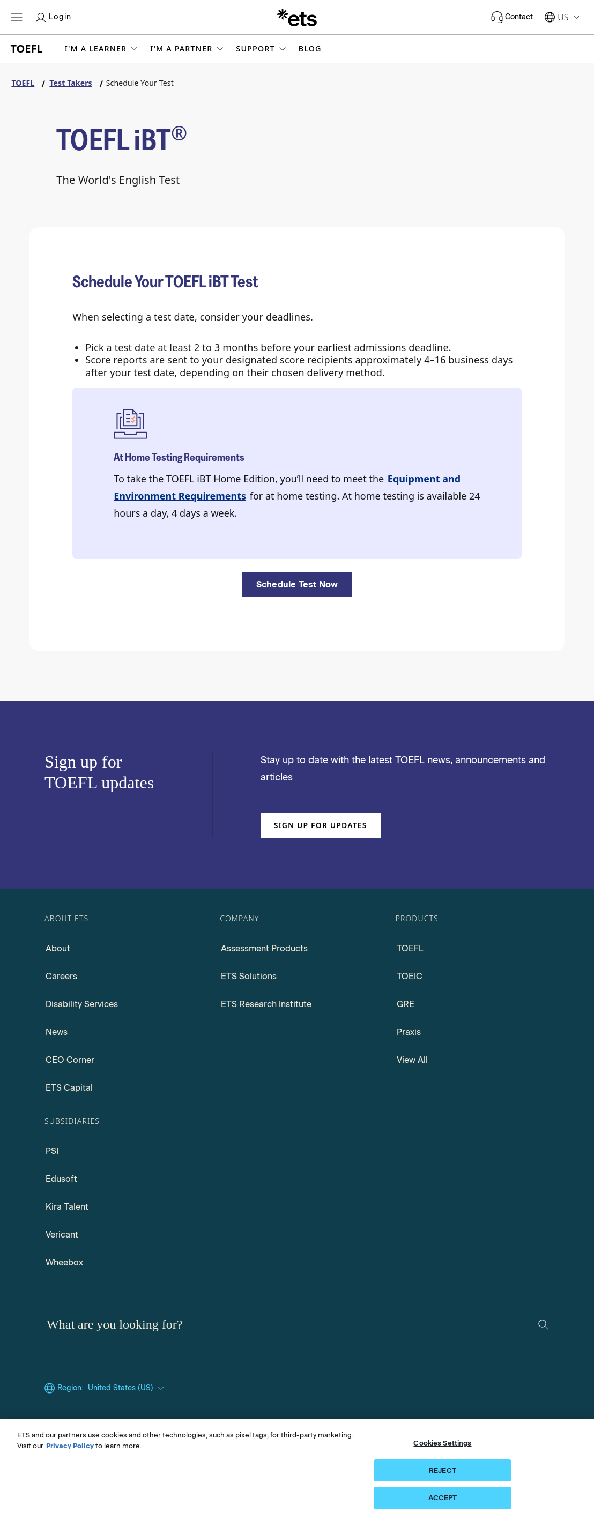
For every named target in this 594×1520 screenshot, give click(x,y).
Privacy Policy (70, 1446)
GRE (405, 1004)
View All (412, 1060)
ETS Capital (69, 1088)
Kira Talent (67, 1207)
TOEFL (410, 948)
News (57, 1032)
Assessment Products (264, 948)
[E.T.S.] (297, 17)
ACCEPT (442, 1498)
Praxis (409, 1032)
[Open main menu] (16, 17)
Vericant (62, 1235)
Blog (310, 49)
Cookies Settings (442, 1443)
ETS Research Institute (266, 1004)
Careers (61, 976)
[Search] (543, 1324)
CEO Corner (70, 1060)
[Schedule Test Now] (297, 584)
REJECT (442, 1470)
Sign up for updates (320, 825)
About (58, 948)
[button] (102, 48)
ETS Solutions (249, 976)
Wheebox (64, 1262)
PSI (52, 1151)
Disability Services (82, 1004)
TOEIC (409, 976)
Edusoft (61, 1179)
